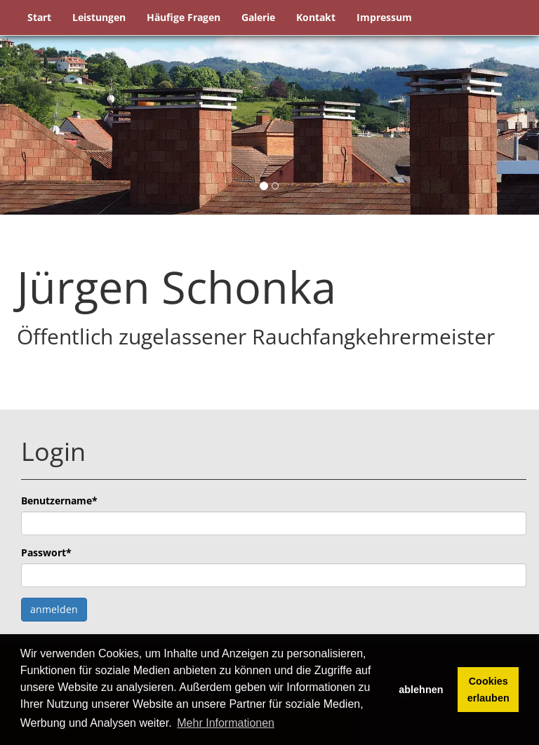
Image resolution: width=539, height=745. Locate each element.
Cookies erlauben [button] (488, 690)
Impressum (384, 17)
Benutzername (59, 500)
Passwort (46, 552)
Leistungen (99, 17)
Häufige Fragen (183, 17)
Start (39, 17)
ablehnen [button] (421, 689)
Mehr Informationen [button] (225, 723)
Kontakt (315, 17)
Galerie (258, 17)
